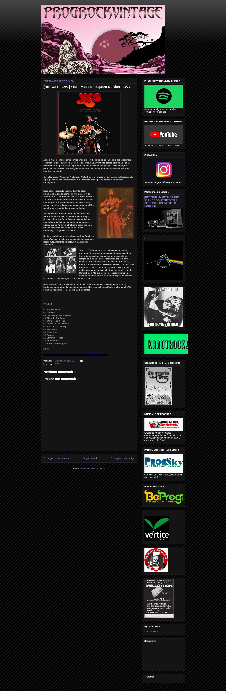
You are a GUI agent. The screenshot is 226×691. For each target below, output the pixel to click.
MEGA (46, 349)
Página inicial (89, 458)
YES (57, 364)
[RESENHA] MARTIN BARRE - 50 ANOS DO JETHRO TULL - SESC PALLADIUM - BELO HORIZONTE (162, 201)
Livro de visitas (151, 631)
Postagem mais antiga (122, 458)
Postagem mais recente (56, 458)
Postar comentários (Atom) (93, 468)
